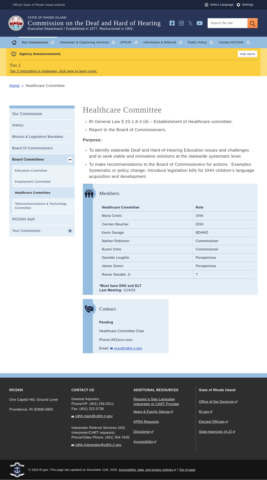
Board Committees (28, 159)
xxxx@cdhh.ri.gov (128, 348)
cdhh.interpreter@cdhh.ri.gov (98, 445)
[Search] (228, 23)
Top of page (187, 469)
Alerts (251, 54)
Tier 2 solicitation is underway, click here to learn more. (53, 71)
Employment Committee (33, 181)
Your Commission (26, 230)
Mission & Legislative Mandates (37, 136)
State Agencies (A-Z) (215, 432)
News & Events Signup (152, 411)
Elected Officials (212, 421)
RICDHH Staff (23, 219)
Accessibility (143, 442)
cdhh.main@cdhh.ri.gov (94, 416)
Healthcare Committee (32, 192)
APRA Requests (146, 421)
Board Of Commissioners (32, 148)
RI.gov (204, 411)
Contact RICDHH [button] (236, 42)
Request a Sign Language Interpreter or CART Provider (156, 401)
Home (14, 86)
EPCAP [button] (131, 42)
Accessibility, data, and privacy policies (146, 469)
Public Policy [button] (202, 42)
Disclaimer (142, 432)
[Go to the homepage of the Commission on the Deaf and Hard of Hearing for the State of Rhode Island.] (18, 23)
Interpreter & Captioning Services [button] (89, 42)
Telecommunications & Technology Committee (41, 206)
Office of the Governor (216, 401)
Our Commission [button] (39, 42)
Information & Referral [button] (164, 42)
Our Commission (27, 114)
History (18, 125)
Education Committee (31, 170)
